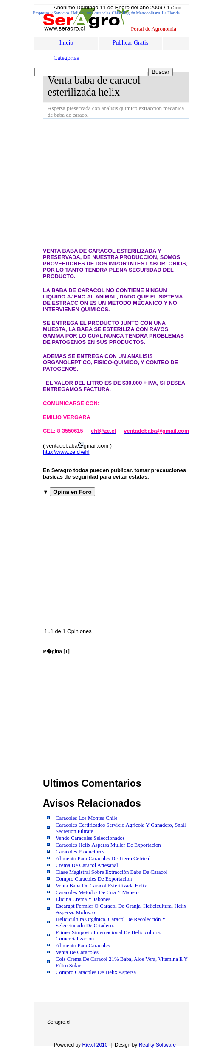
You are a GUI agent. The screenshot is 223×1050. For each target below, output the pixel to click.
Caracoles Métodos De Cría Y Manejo (97, 892)
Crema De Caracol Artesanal (87, 865)
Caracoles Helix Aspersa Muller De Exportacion (108, 845)
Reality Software (157, 1045)
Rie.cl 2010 (94, 1045)
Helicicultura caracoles (90, 13)
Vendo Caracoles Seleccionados (90, 838)
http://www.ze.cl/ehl (66, 452)
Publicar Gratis (130, 42)
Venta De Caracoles (77, 952)
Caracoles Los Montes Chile (86, 818)
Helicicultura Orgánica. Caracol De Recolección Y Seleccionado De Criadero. (111, 922)
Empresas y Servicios (51, 13)
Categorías (66, 58)
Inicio (66, 42)
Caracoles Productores (80, 852)
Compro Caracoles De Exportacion (94, 879)
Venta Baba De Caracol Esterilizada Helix (101, 886)
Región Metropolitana (141, 13)
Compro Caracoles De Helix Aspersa (96, 972)
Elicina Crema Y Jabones (83, 899)
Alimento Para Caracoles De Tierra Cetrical (103, 858)
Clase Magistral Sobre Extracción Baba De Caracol (111, 872)
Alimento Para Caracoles (83, 946)
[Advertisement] (133, 182)
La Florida (171, 13)
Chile (116, 13)
